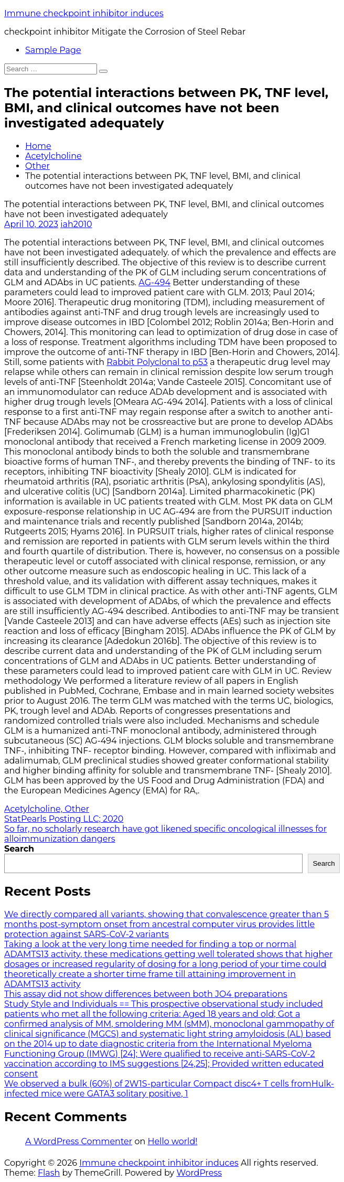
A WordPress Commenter (78, 1141)
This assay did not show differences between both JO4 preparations (145, 994)
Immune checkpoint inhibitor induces (84, 13)
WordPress (199, 1173)
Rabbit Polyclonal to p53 (157, 362)
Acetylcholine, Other (46, 809)
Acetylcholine (53, 156)
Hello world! (172, 1141)
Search (19, 849)
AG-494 (154, 282)
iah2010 (76, 224)
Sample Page (53, 50)
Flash (49, 1173)
